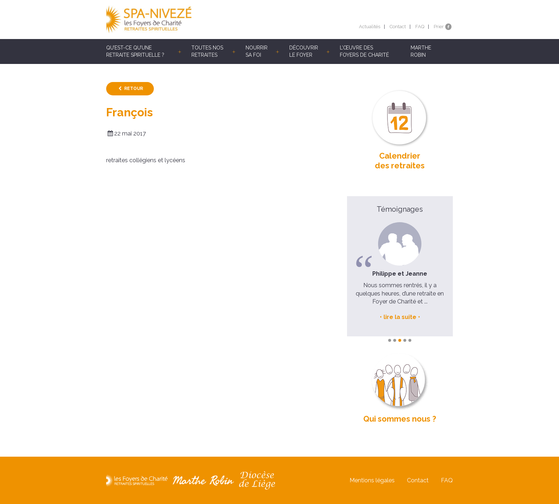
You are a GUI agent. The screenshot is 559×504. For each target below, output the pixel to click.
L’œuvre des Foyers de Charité (364, 51)
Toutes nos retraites (207, 51)
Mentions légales (372, 480)
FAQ (419, 26)
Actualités (369, 26)
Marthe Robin (421, 51)
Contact (398, 26)
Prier (439, 26)
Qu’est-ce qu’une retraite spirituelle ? (135, 51)
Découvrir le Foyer (303, 51)
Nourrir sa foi (257, 51)
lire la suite (400, 317)
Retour (133, 88)
